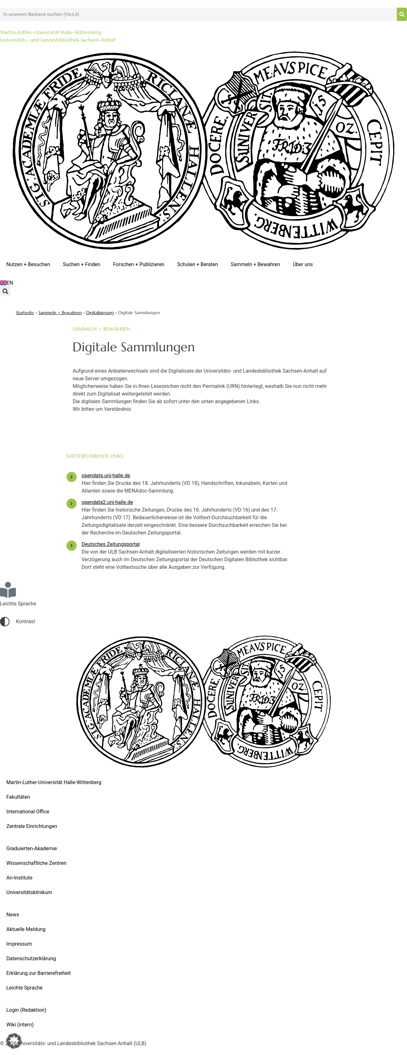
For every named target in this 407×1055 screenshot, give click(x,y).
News (12, 915)
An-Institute (19, 878)
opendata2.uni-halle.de (107, 502)
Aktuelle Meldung (25, 929)
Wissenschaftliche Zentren (36, 863)
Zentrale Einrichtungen (31, 826)
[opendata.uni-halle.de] (71, 476)
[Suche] (402, 14)
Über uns (303, 264)
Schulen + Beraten (197, 264)
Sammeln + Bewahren (255, 264)
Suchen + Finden (81, 264)
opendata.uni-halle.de (106, 475)
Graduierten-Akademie (31, 848)
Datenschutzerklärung (31, 958)
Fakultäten (18, 797)
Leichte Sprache (24, 988)
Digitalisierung (100, 312)
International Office (27, 812)
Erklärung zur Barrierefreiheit (38, 973)
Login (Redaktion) (26, 1010)
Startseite (25, 312)
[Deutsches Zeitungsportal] (71, 545)
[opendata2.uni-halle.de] (71, 503)
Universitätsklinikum (29, 892)
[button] (5, 291)
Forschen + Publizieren (138, 264)
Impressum (19, 944)
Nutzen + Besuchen (28, 264)
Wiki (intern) (20, 1025)
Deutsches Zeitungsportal (111, 544)
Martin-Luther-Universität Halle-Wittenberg (53, 782)
